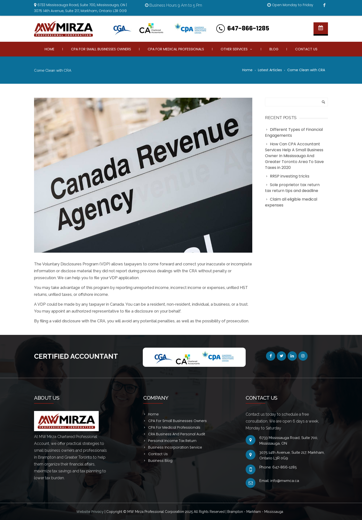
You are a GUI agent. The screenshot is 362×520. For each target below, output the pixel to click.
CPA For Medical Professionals (176, 49)
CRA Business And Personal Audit (176, 434)
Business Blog (160, 460)
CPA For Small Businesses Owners (101, 49)
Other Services (237, 49)
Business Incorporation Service (175, 447)
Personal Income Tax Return (172, 440)
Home (49, 49)
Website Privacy (90, 511)
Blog (273, 49)
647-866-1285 (248, 28)
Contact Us (306, 49)
